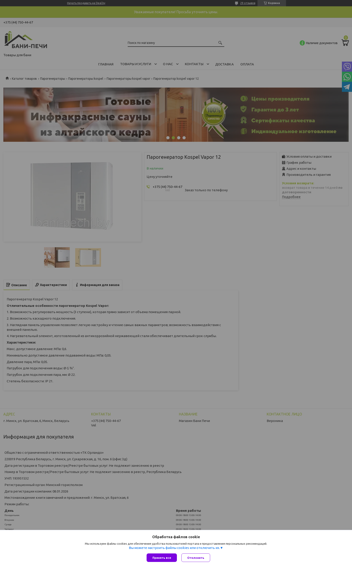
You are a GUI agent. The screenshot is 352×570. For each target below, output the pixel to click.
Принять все (161, 557)
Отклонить (195, 557)
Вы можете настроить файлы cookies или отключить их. (174, 548)
